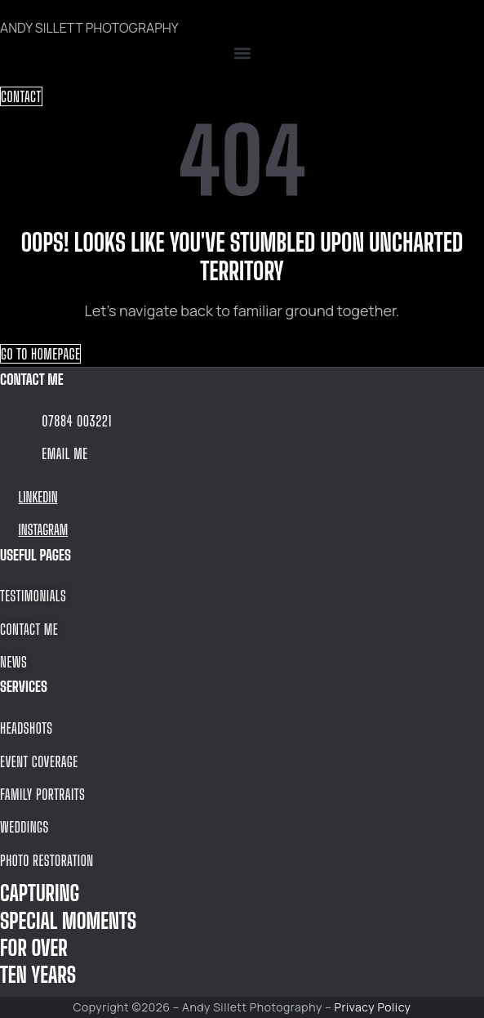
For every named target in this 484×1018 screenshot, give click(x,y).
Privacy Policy (373, 1007)
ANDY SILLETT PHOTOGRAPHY (89, 28)
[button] (242, 53)
